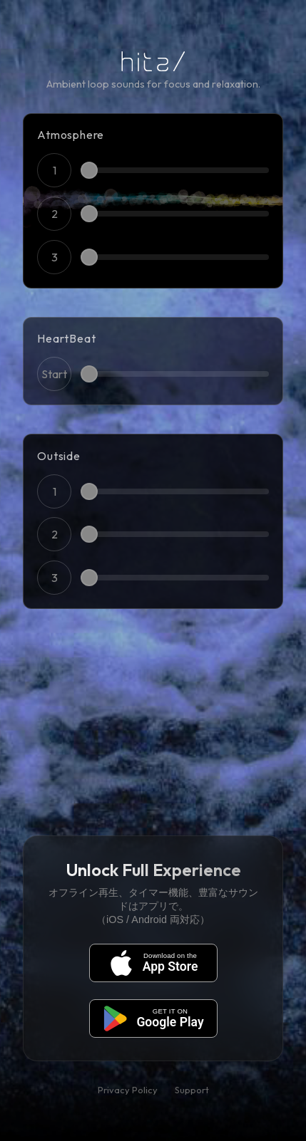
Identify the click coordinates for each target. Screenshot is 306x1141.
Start (54, 374)
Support (192, 1089)
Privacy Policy (128, 1089)
